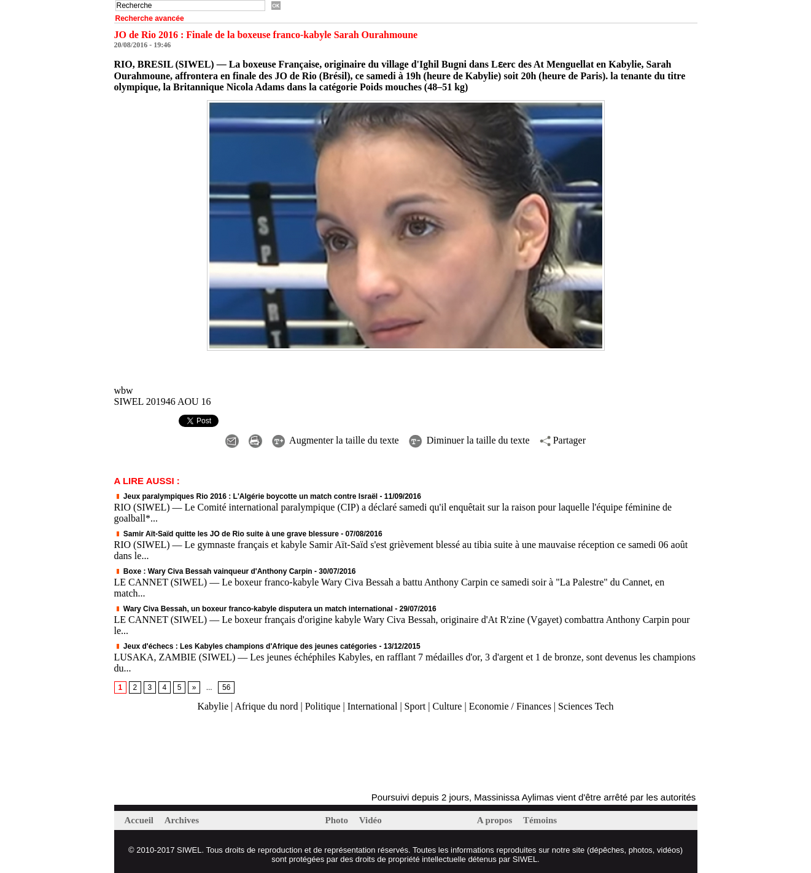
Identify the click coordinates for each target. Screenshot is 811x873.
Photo (338, 820)
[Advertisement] (258, 752)
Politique (323, 706)
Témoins (540, 820)
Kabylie (212, 706)
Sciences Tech (586, 706)
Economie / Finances (510, 706)
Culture (447, 706)
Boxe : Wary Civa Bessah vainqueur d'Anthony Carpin (213, 571)
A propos (495, 820)
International (372, 706)
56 (226, 687)
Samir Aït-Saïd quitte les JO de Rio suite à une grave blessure (226, 534)
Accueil (140, 820)
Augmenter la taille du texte (335, 440)
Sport (415, 706)
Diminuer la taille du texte (469, 440)
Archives (182, 820)
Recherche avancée (149, 18)
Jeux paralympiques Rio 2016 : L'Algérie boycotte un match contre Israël (246, 496)
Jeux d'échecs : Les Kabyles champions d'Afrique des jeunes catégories (246, 646)
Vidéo (370, 820)
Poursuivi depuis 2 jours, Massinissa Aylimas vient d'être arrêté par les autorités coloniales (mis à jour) (584, 797)
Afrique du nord (266, 706)
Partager (563, 440)
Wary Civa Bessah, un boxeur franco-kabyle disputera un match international (254, 609)
